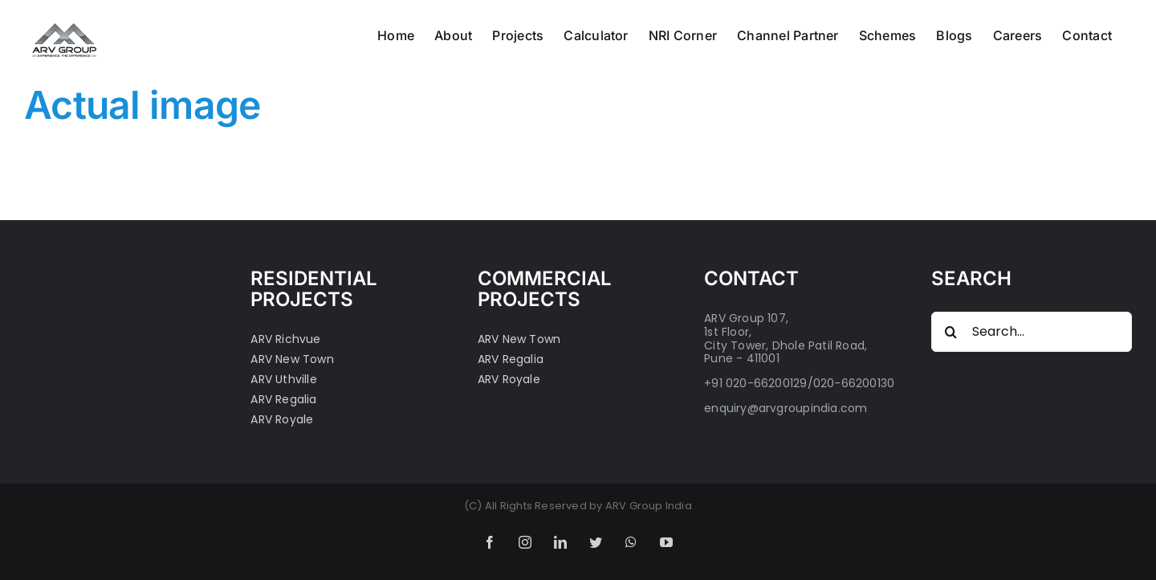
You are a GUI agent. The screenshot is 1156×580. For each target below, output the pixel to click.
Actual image (142, 105)
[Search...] (1031, 332)
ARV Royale (281, 420)
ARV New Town (292, 359)
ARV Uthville (283, 379)
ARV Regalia (283, 399)
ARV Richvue (285, 339)
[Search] (951, 332)
